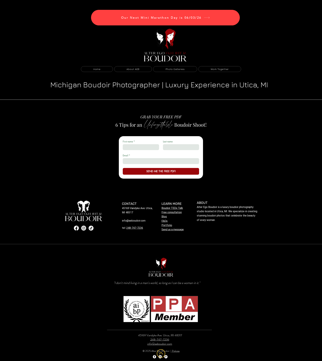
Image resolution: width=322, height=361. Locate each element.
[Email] (160, 161)
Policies (175, 351)
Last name (168, 141)
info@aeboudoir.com (133, 220)
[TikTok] (91, 228)
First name (129, 141)
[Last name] (180, 147)
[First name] (140, 147)
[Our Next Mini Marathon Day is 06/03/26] (165, 17)
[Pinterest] (166, 356)
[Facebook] (76, 228)
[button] (175, 69)
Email (126, 155)
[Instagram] (83, 228)
